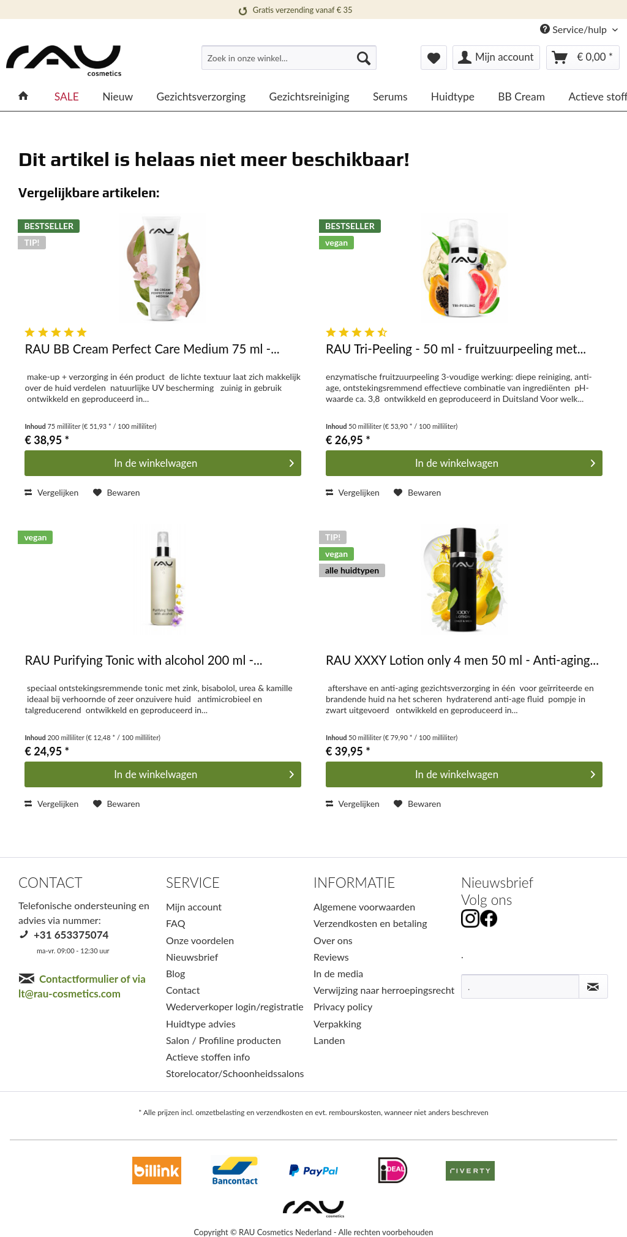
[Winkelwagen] (583, 57)
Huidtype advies (201, 1023)
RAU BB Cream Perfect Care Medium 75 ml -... (151, 349)
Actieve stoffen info (208, 1056)
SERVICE (193, 882)
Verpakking (337, 1023)
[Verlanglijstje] (434, 57)
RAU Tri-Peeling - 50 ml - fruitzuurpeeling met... (456, 349)
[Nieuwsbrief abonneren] (593, 986)
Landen (329, 1040)
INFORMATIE (354, 882)
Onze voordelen (200, 940)
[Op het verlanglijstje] (116, 492)
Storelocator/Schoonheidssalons (235, 1073)
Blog (175, 973)
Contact (183, 990)
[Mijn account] (496, 57)
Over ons (333, 940)
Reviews (331, 957)
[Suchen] (364, 57)
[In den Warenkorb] (162, 463)
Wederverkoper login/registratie (235, 1006)
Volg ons (486, 899)
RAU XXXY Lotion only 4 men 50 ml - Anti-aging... (462, 660)
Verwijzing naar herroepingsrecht (384, 990)
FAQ (175, 923)
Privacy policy (343, 1006)
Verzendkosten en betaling (370, 923)
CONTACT (50, 882)
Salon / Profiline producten (223, 1040)
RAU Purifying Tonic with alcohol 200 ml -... (143, 660)
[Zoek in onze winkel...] (289, 57)
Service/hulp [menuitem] (574, 29)
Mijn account (194, 906)
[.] (520, 986)
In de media (338, 973)
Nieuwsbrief (192, 957)
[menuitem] (289, 62)
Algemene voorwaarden (364, 906)
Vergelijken (51, 492)
